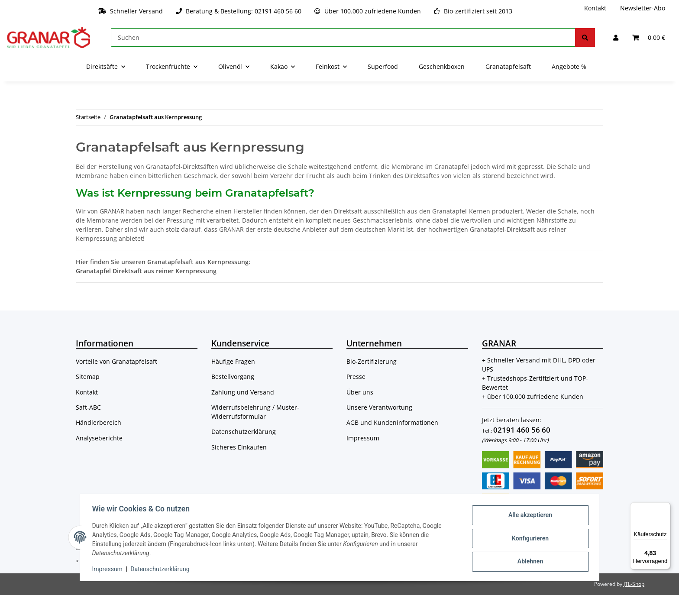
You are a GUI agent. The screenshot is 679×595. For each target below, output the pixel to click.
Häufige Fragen (233, 361)
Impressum (362, 438)
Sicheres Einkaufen (239, 447)
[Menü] (665, 507)
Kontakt (595, 8)
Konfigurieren (528, 538)
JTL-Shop (634, 584)
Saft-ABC (88, 407)
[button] (615, 37)
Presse (355, 376)
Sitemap (88, 376)
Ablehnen (528, 560)
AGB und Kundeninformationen (392, 422)
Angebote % (569, 66)
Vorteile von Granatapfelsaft (116, 361)
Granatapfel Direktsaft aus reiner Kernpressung (146, 271)
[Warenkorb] (648, 37)
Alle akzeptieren (528, 515)
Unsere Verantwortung (379, 407)
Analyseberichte (99, 438)
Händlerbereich (98, 422)
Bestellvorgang (232, 376)
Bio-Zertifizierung (371, 361)
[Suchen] (343, 37)
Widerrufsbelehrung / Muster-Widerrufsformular (255, 411)
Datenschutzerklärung (243, 431)
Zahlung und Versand (242, 392)
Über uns (359, 392)
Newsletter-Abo (642, 8)
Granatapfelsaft (508, 66)
